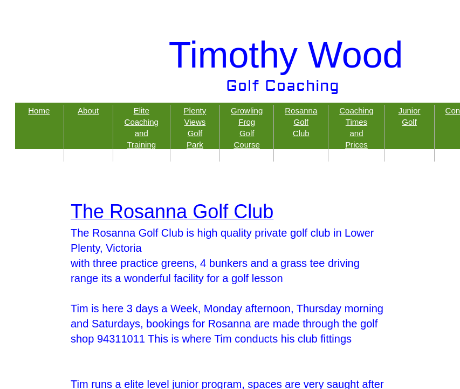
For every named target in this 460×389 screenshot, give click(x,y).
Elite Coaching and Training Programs (141, 133)
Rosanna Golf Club (301, 122)
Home (39, 110)
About (88, 110)
